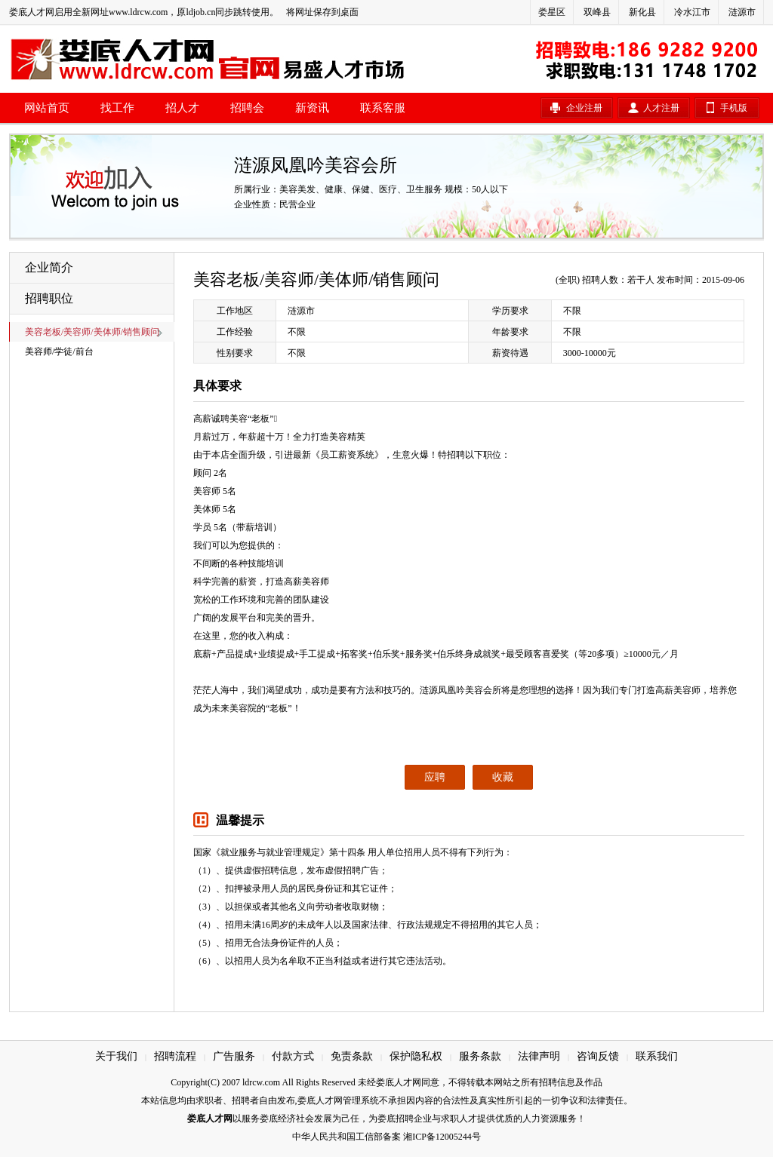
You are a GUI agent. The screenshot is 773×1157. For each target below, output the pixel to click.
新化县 (642, 12)
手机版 (733, 108)
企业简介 (49, 267)
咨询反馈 (598, 1056)
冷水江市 (692, 12)
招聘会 (247, 108)
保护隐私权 (416, 1056)
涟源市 (742, 12)
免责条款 (352, 1056)
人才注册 (661, 108)
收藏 (502, 777)
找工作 (117, 108)
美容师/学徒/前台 (59, 351)
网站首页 (46, 108)
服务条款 (480, 1056)
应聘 (434, 777)
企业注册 (584, 108)
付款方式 (293, 1056)
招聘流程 (175, 1056)
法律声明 (539, 1056)
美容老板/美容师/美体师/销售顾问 (92, 332)
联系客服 (382, 108)
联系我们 (657, 1056)
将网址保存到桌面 (322, 12)
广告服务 (234, 1056)
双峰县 (597, 12)
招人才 (182, 108)
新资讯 (312, 108)
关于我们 (116, 1056)
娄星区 (551, 12)
